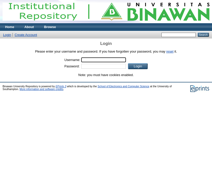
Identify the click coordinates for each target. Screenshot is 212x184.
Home (9, 27)
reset (169, 51)
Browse (50, 27)
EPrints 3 (61, 86)
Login (7, 35)
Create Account (26, 35)
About (29, 27)
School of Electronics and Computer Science (123, 86)
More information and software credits (41, 89)
